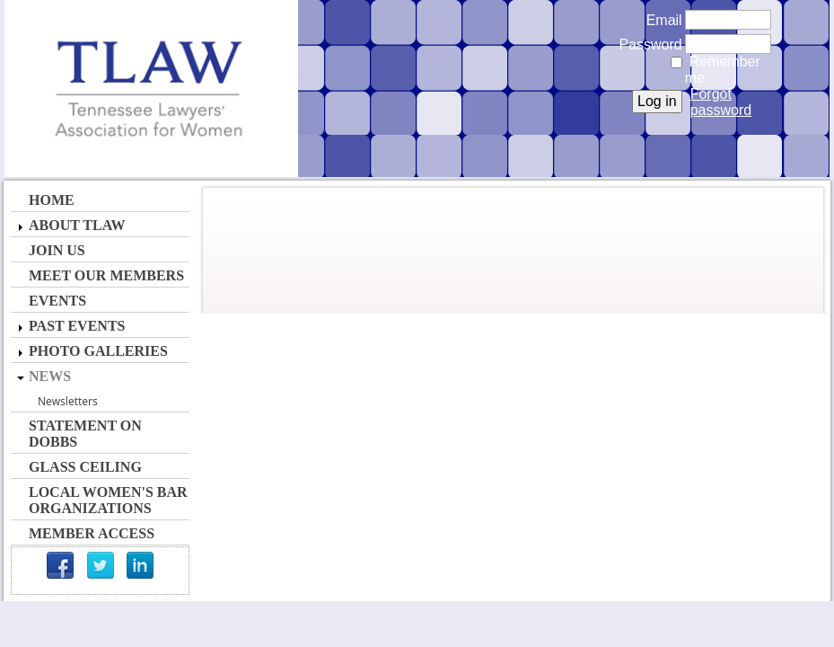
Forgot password (720, 102)
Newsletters (68, 401)
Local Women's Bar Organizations (108, 500)
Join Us (57, 250)
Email (659, 20)
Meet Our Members (106, 275)
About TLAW (77, 225)
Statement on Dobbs (85, 433)
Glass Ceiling (85, 466)
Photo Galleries (98, 351)
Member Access (91, 533)
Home (52, 200)
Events (57, 300)
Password (646, 44)
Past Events (77, 325)
